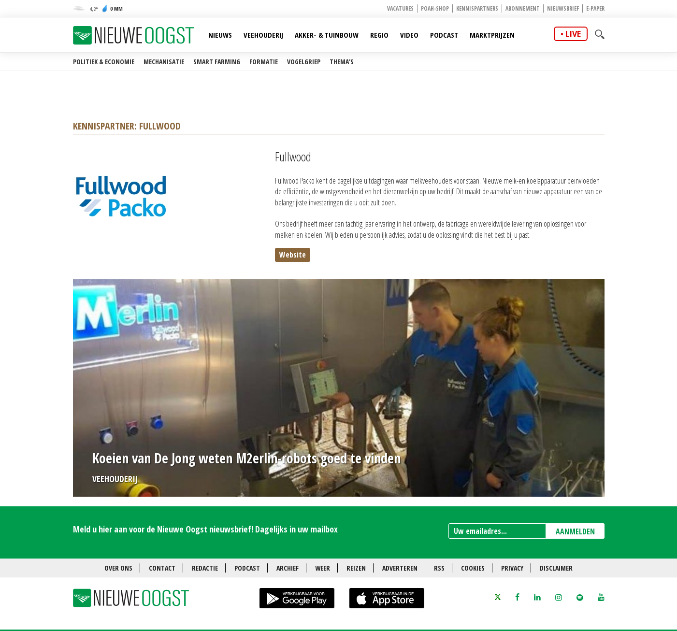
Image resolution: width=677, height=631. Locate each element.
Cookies (473, 568)
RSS (439, 568)
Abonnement (522, 8)
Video (409, 35)
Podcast (444, 35)
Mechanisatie (164, 61)
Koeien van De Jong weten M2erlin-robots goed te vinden (246, 458)
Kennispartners (477, 8)
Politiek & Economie (103, 61)
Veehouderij (263, 35)
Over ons (118, 568)
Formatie (263, 61)
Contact (162, 568)
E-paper (595, 8)
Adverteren (400, 568)
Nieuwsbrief (563, 8)
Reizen (356, 568)
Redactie (205, 568)
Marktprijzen (492, 35)
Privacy (512, 568)
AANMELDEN (575, 531)
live (573, 34)
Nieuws (220, 35)
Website (292, 254)
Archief (287, 568)
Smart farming (216, 61)
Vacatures (400, 8)
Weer (322, 568)
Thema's (342, 61)
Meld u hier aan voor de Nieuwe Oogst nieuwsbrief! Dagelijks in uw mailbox (205, 529)
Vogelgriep (303, 61)
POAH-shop (435, 8)
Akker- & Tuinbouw (327, 35)
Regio (379, 35)
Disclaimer (556, 568)
